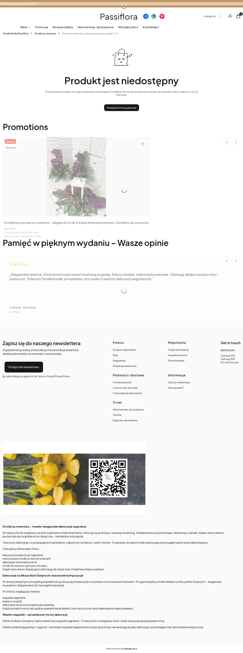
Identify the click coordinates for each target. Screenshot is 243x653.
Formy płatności (122, 382)
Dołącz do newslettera (24, 367)
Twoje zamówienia (178, 349)
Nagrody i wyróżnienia (125, 420)
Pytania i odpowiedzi (124, 349)
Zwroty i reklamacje (179, 382)
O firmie (117, 414)
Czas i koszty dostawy (125, 387)
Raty (115, 355)
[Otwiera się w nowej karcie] (145, 16)
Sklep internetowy (120, 648)
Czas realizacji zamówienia (127, 393)
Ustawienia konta (177, 355)
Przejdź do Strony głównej (121, 107)
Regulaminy (119, 360)
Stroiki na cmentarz (45, 33)
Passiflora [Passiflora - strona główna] (119, 16)
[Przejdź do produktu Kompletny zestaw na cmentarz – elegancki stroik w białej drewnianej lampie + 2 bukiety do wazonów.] (76, 176)
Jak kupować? (176, 387)
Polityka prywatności (125, 365)
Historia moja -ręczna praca (128, 409)
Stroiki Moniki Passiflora (16, 33)
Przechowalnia (176, 360)
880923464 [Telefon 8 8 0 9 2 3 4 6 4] (228, 350)
